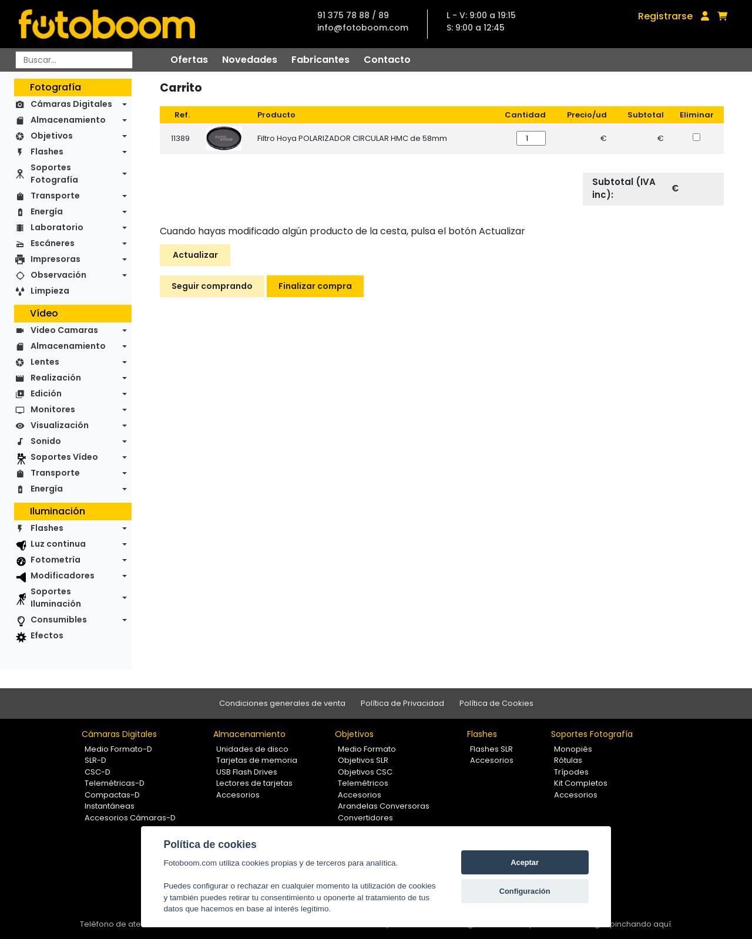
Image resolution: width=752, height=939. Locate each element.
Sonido (46, 441)
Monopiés (573, 749)
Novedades (249, 59)
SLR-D (95, 760)
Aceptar (525, 862)
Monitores (53, 409)
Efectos (47, 635)
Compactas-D (112, 794)
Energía (47, 211)
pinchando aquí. (641, 924)
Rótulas (568, 760)
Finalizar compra (315, 286)
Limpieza (50, 291)
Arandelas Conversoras (383, 806)
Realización (56, 377)
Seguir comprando (212, 286)
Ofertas (189, 59)
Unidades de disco (252, 749)
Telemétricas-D (115, 783)
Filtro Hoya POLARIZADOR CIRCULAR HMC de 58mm (352, 138)
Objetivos (52, 136)
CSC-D (97, 772)
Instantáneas (110, 806)
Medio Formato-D (118, 749)
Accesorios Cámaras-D (130, 817)
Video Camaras (64, 330)
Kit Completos (580, 783)
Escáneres (53, 243)
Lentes (45, 362)
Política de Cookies (496, 703)
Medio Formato (367, 749)
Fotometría (55, 560)
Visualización (60, 425)
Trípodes (571, 772)
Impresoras (55, 259)
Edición (46, 393)
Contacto (387, 59)
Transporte (55, 195)
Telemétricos (363, 783)
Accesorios (238, 794)
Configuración (524, 891)
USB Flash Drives (246, 772)
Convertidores (365, 817)
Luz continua (58, 544)
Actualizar (195, 255)
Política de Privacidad (402, 703)
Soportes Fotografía (54, 173)
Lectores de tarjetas (254, 783)
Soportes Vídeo (64, 457)
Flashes (47, 151)
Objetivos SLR (363, 760)
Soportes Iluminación (56, 597)
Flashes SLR (491, 749)
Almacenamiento (68, 120)
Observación (58, 275)
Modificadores (63, 575)
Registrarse (665, 16)
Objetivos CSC (365, 772)
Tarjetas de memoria (256, 760)
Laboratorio (57, 227)
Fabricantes (320, 59)
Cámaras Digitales (71, 104)
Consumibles (59, 619)
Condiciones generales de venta (282, 703)
